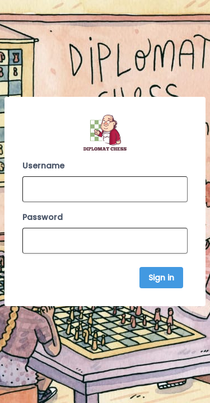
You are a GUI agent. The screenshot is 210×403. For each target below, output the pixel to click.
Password (42, 217)
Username (43, 165)
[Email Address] (105, 189)
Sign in (161, 277)
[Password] (105, 241)
